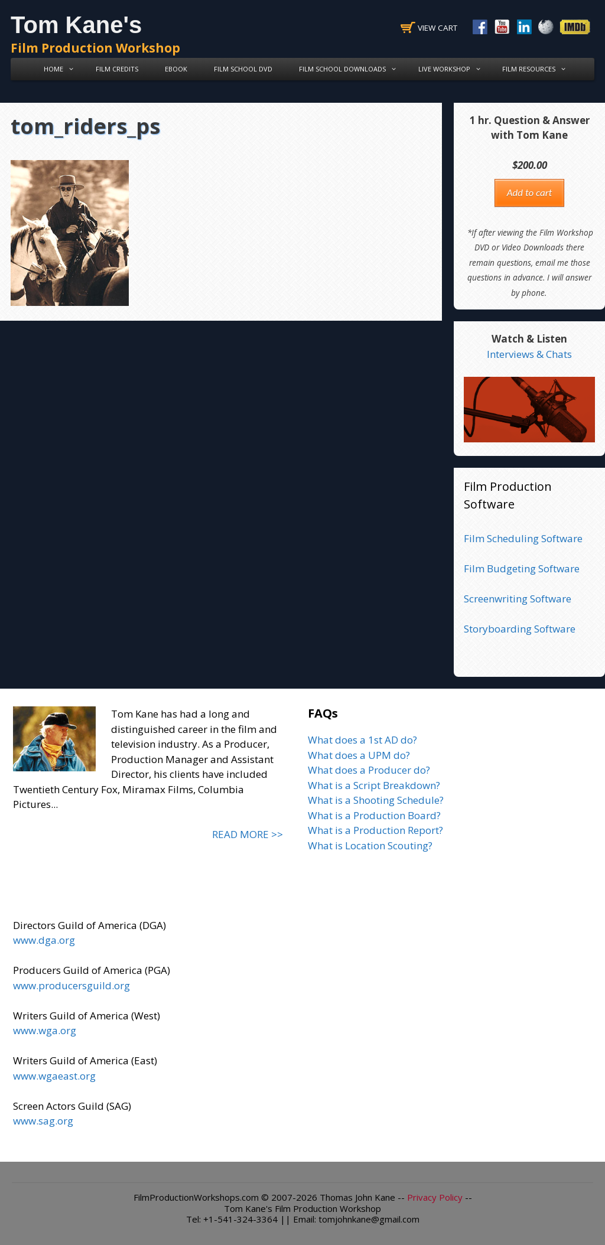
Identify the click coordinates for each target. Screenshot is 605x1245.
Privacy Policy (435, 1197)
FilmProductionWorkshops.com (196, 1197)
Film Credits (117, 68)
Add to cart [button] (529, 193)
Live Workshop (451, 69)
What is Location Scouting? (370, 845)
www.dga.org (44, 940)
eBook (176, 68)
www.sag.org (43, 1120)
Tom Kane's (76, 25)
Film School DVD (243, 68)
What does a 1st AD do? (362, 740)
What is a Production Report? (375, 830)
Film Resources (536, 69)
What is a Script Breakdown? (374, 785)
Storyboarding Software (519, 628)
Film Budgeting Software (522, 568)
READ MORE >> (247, 834)
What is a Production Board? (374, 815)
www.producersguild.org (71, 985)
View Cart (437, 27)
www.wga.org (44, 1030)
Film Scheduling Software (523, 538)
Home (60, 69)
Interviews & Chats (529, 354)
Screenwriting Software (517, 598)
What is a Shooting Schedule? (376, 800)
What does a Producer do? (369, 770)
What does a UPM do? (359, 755)
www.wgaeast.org (54, 1076)
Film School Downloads (349, 69)
